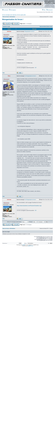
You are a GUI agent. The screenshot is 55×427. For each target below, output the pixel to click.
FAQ (43, 9)
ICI (35, 67)
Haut (4, 72)
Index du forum (6, 16)
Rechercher (49, 9)
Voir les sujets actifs (21, 14)
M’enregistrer (12, 9)
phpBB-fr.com (30, 245)
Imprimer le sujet (6, 26)
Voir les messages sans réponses (9, 14)
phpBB (23, 244)
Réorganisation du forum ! (12, 19)
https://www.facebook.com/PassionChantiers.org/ (29, 205)
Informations (12, 16)
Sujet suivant (49, 26)
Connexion (5, 9)
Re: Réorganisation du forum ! (30, 75)
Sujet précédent (43, 26)
